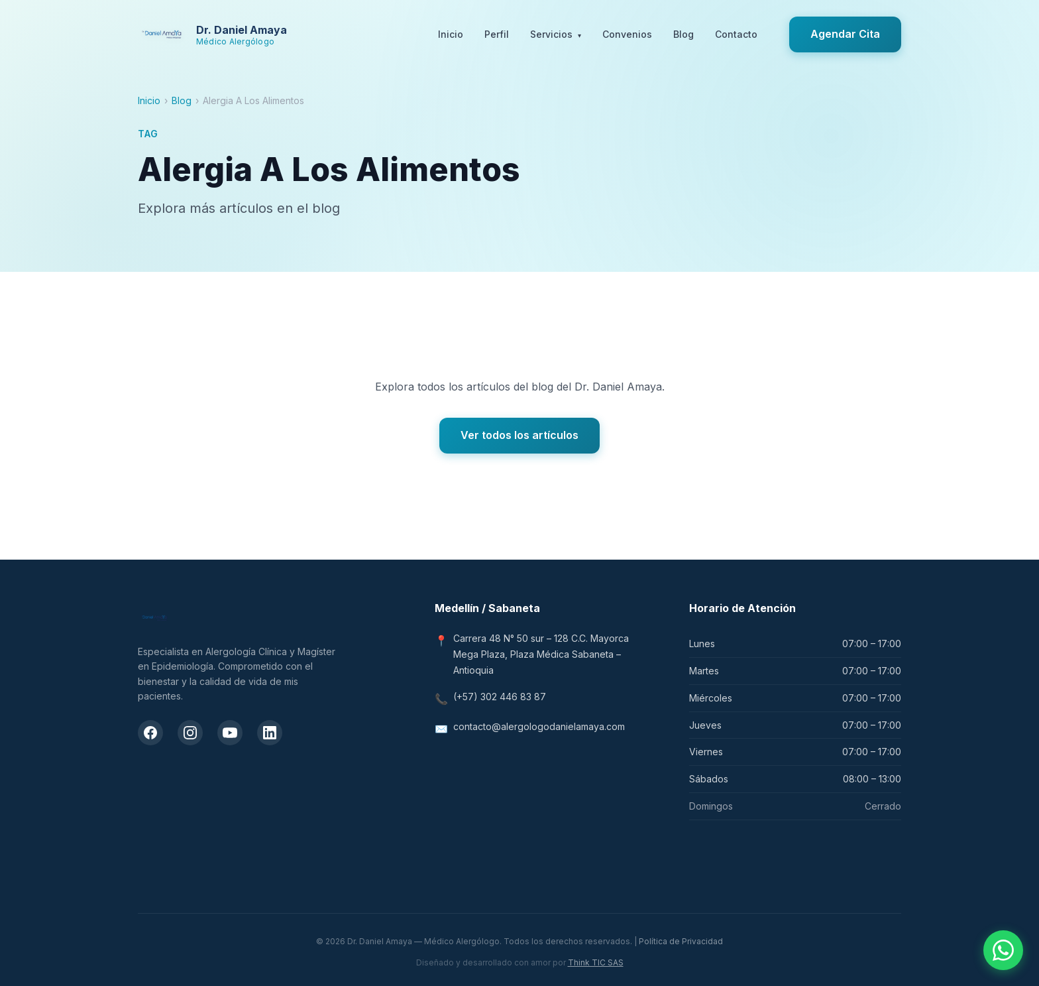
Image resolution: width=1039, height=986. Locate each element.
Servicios (555, 35)
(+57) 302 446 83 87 (499, 696)
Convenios (627, 34)
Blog (683, 34)
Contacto (736, 34)
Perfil (496, 34)
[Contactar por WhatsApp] (1003, 950)
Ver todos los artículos (519, 435)
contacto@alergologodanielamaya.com (539, 726)
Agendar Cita (845, 33)
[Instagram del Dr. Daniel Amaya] (190, 732)
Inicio (450, 34)
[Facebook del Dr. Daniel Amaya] (150, 732)
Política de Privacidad (681, 941)
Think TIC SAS (596, 962)
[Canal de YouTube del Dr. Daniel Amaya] (230, 732)
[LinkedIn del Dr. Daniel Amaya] (269, 732)
